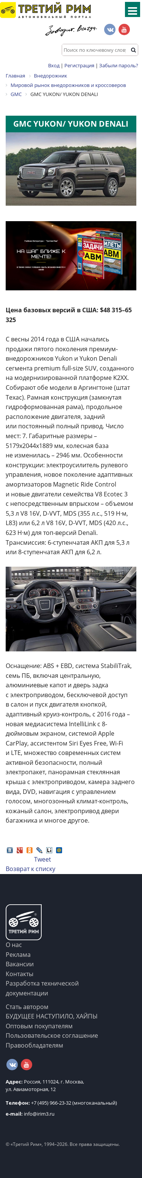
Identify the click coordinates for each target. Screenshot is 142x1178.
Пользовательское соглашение (52, 1035)
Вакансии (20, 964)
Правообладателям (34, 1045)
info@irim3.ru (30, 1113)
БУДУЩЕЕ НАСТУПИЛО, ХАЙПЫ (52, 1016)
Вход (53, 65)
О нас (14, 945)
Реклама (18, 954)
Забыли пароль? (118, 65)
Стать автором (27, 1007)
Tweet (42, 859)
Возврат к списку (30, 869)
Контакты (19, 974)
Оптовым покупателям (39, 1026)
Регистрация (79, 65)
